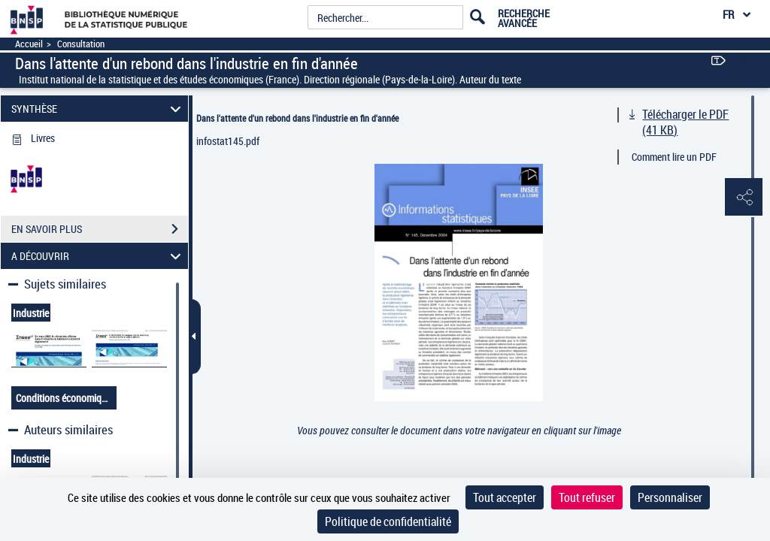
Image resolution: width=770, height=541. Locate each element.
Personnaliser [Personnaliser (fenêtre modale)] (670, 497)
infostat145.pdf (227, 141)
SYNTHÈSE (98, 108)
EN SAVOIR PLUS (99, 229)
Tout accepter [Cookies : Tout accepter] (504, 497)
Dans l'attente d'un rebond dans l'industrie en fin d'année (297, 118)
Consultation (81, 44)
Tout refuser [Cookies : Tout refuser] (587, 497)
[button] (743, 197)
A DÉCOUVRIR (98, 256)
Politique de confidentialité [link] (388, 521)
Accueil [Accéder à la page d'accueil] (29, 44)
